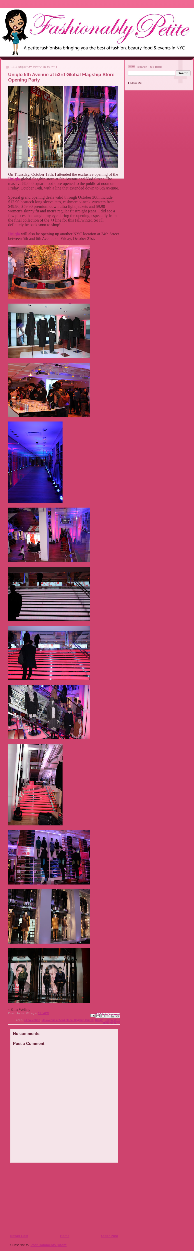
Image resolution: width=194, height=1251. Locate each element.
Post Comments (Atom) (49, 1245)
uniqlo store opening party (111, 1021)
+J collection (32, 1020)
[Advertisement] (41, 1198)
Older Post (109, 1236)
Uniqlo (99, 1020)
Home (64, 1236)
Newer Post (19, 1236)
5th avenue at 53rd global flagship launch (68, 1020)
